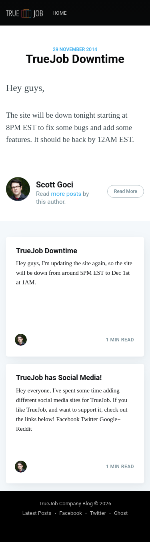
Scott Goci (54, 184)
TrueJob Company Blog (66, 504)
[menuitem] (60, 13)
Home (59, 13)
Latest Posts (37, 513)
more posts (66, 193)
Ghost (121, 513)
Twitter (98, 513)
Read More (125, 191)
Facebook (70, 513)
